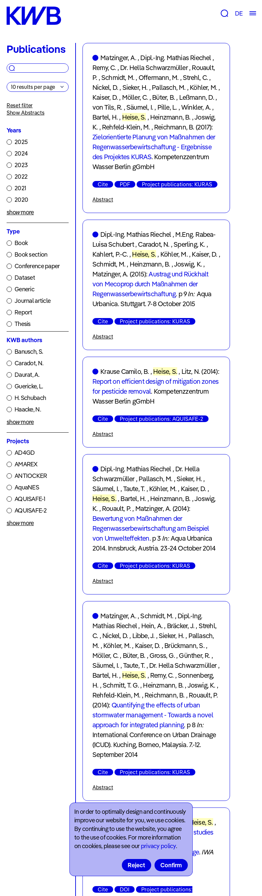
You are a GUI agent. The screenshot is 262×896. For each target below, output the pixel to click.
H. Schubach (30, 398)
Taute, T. (134, 488)
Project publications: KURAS (177, 184)
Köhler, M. (203, 87)
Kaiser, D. (105, 97)
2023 (21, 165)
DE (239, 13)
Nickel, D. (105, 87)
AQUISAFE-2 (31, 510)
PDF (125, 184)
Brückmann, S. (184, 645)
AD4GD (25, 452)
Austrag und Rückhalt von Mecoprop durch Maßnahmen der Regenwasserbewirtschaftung (150, 284)
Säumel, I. (139, 107)
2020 (21, 199)
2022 (21, 176)
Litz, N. (190, 371)
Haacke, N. (28, 409)
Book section (31, 254)
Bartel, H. (105, 117)
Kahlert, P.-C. (110, 254)
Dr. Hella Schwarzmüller (154, 67)
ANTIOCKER (31, 476)
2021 (20, 188)
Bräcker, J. (180, 626)
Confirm (171, 865)
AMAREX (26, 464)
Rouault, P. (116, 508)
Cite (103, 184)
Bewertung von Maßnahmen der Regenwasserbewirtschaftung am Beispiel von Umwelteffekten (150, 528)
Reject (136, 865)
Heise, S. (134, 117)
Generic (24, 289)
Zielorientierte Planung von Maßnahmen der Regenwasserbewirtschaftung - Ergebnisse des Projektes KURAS (153, 147)
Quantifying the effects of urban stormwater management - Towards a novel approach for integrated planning (152, 715)
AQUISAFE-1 (30, 499)
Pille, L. (167, 107)
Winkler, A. (196, 107)
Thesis (23, 324)
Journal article (32, 301)
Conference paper (37, 266)
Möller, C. (135, 97)
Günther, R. (194, 655)
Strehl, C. (195, 77)
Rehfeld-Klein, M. (126, 127)
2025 (21, 142)
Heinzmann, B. (170, 117)
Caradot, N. (29, 363)
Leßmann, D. (196, 97)
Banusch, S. (29, 351)
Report (23, 312)
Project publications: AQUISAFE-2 (161, 418)
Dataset (25, 277)
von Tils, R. (107, 107)
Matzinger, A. (118, 58)
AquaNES (27, 487)
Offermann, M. (159, 77)
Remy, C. (104, 67)
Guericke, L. (29, 386)
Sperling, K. (189, 244)
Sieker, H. (135, 87)
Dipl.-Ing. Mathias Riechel (175, 58)
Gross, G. (162, 655)
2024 (21, 153)
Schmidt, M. (117, 77)
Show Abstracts (26, 112)
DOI (124, 889)
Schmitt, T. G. (121, 685)
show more (20, 212)
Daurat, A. (27, 374)
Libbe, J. (143, 635)
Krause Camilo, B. (124, 371)
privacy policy (158, 846)
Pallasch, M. (168, 87)
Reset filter (20, 105)
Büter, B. (163, 97)
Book (21, 243)
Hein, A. (152, 626)
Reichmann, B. (174, 127)
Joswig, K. (188, 264)
